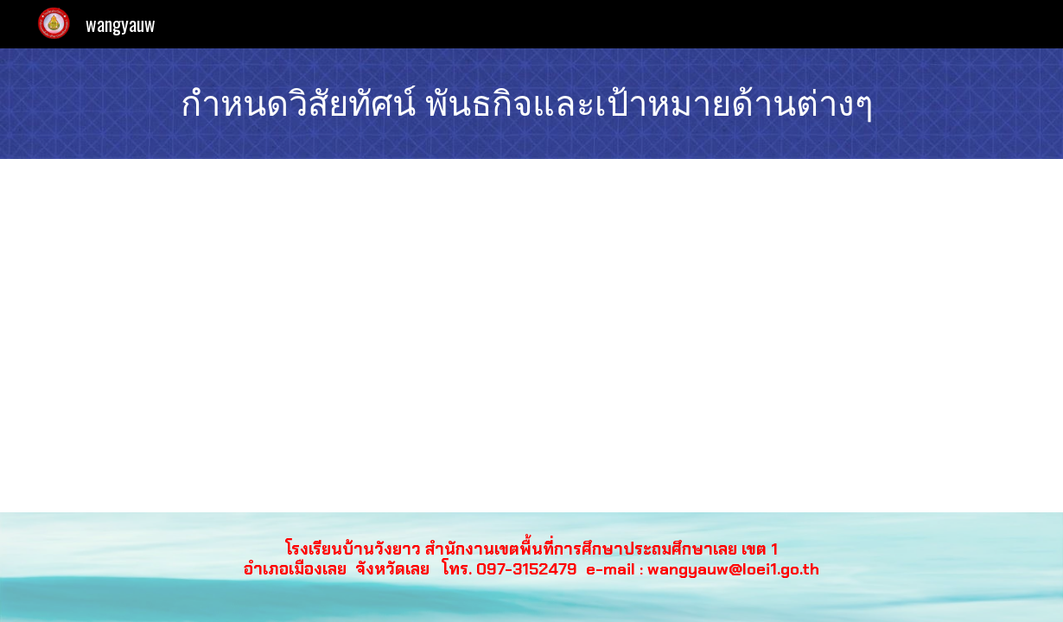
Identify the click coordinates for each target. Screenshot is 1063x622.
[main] (531, 103)
